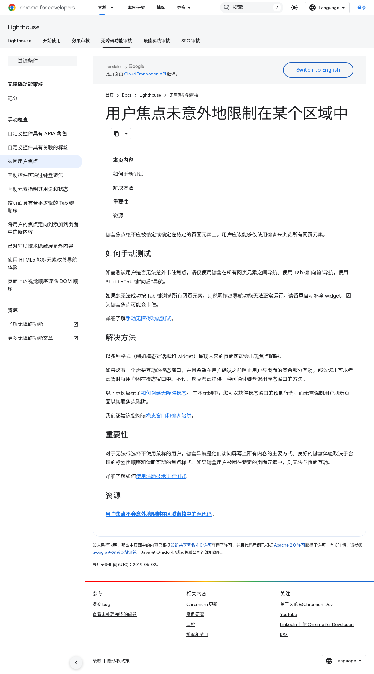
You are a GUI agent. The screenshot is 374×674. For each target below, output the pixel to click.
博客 (160, 7)
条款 (97, 660)
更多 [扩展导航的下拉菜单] (181, 7)
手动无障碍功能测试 (148, 319)
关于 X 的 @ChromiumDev (306, 604)
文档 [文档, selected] (102, 7)
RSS (284, 634)
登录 (361, 7)
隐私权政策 (118, 660)
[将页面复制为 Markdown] (116, 133)
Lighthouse (24, 27)
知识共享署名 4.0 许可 (191, 545)
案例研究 (136, 7)
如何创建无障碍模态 (163, 393)
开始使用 (52, 41)
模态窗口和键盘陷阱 (168, 416)
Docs (126, 95)
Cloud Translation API (145, 74)
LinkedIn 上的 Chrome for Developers (317, 624)
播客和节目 (197, 634)
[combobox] (251, 7)
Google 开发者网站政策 (115, 552)
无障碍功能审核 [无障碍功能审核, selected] (116, 41)
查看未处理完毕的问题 (115, 614)
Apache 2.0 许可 (289, 545)
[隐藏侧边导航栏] (76, 662)
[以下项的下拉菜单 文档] (114, 7)
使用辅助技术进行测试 (161, 476)
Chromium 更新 (202, 604)
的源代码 (159, 514)
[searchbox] (42, 61)
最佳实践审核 (156, 41)
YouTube (288, 614)
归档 (190, 624)
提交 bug (101, 604)
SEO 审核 (190, 41)
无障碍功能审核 (183, 95)
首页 (110, 95)
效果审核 (81, 41)
